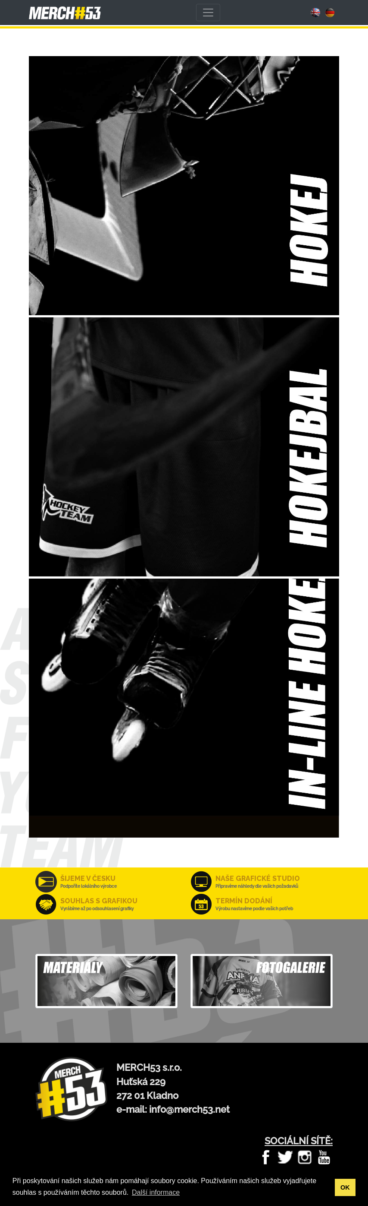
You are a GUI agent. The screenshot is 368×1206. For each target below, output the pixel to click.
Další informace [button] (156, 1192)
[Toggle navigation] (208, 12)
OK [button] (345, 1187)
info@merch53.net (189, 1109)
